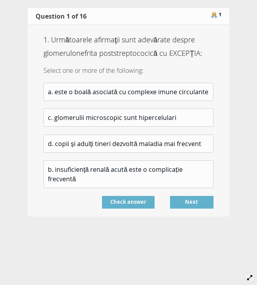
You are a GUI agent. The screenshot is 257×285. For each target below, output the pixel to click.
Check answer (128, 201)
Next (191, 201)
